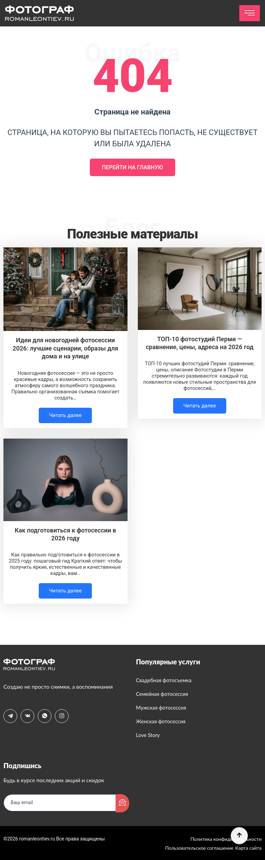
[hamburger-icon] (249, 13)
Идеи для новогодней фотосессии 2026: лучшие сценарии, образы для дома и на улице (65, 348)
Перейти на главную (132, 167)
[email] (59, 802)
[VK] (27, 716)
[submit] (122, 803)
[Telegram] (10, 716)
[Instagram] (62, 716)
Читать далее (65, 415)
